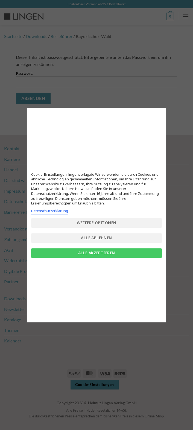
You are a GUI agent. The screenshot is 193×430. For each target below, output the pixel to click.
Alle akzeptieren (96, 252)
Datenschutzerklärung (49, 210)
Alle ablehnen (96, 237)
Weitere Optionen (96, 222)
